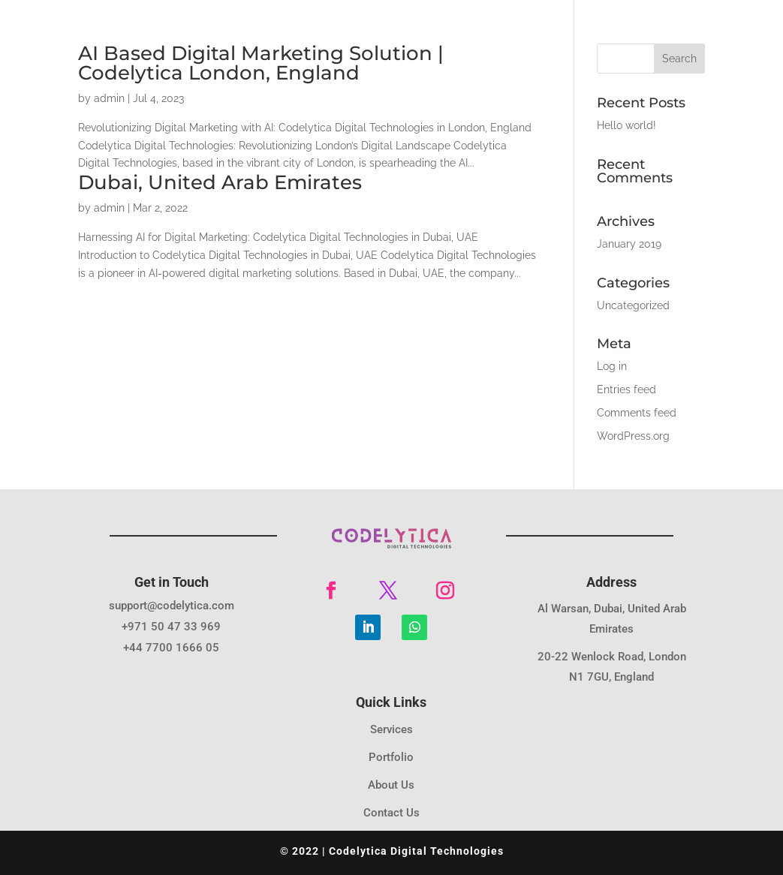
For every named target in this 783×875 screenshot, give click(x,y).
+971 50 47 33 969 (171, 626)
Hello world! (626, 125)
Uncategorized (633, 305)
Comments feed (636, 413)
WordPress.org (633, 436)
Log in (612, 366)
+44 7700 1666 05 (171, 647)
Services (391, 729)
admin (109, 98)
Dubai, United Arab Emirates (220, 182)
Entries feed (626, 389)
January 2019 (629, 244)
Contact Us (391, 812)
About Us (391, 785)
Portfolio (391, 757)
